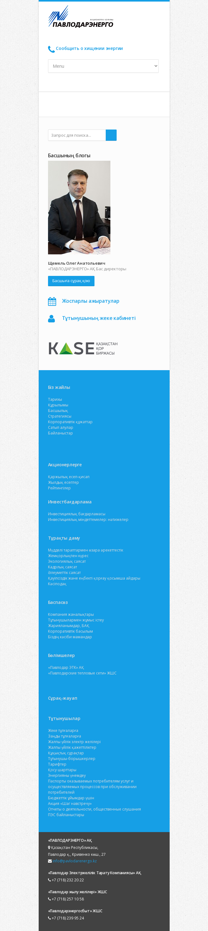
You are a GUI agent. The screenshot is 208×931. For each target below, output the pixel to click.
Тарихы (55, 399)
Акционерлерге (65, 465)
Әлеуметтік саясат (64, 572)
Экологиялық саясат (67, 561)
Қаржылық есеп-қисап (68, 476)
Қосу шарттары (62, 769)
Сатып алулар (60, 427)
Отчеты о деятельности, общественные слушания (94, 809)
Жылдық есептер (63, 482)
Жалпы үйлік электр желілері (74, 741)
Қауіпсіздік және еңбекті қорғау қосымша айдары (94, 578)
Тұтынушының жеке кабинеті (99, 318)
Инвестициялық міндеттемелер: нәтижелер (88, 519)
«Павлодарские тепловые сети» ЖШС (82, 673)
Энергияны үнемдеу (67, 775)
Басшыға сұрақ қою (71, 280)
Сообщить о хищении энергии (89, 48)
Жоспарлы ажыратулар (90, 300)
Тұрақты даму (64, 538)
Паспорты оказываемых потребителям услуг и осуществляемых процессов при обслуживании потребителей (92, 786)
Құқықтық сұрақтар (66, 753)
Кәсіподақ (57, 583)
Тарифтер (57, 764)
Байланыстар (60, 433)
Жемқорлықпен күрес (68, 555)
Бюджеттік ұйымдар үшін (71, 798)
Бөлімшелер (61, 655)
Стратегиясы (59, 416)
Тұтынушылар (64, 718)
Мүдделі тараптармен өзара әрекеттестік (85, 550)
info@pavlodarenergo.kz (75, 861)
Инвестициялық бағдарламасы (76, 514)
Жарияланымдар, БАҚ (68, 625)
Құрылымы (58, 405)
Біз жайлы (59, 387)
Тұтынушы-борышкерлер (71, 758)
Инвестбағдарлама (70, 502)
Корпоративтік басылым (70, 631)
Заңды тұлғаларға (64, 736)
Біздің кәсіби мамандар (70, 636)
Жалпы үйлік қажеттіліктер (72, 747)
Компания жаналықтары (71, 614)
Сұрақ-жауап (62, 698)
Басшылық (58, 410)
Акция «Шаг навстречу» (70, 803)
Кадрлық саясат (62, 567)
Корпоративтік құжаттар (70, 421)
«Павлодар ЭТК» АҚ (66, 667)
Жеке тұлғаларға (63, 730)
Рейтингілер (59, 488)
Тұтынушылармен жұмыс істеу (76, 620)
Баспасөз (58, 602)
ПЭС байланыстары (66, 814)
